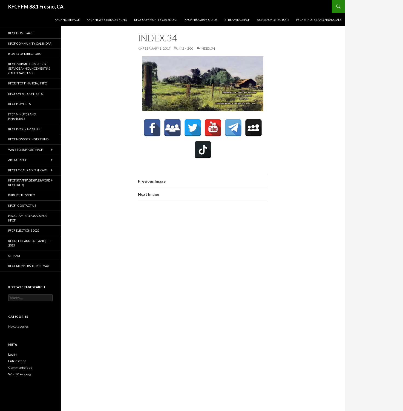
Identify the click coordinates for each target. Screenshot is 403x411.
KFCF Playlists (19, 104)
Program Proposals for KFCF (27, 218)
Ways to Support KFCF (25, 149)
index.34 (208, 48)
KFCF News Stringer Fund (107, 19)
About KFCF (17, 159)
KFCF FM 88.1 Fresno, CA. (36, 7)
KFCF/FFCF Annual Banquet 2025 (29, 243)
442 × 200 (186, 48)
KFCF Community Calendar (155, 19)
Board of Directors (273, 19)
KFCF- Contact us (22, 205)
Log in (12, 354)
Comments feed (20, 367)
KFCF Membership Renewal (29, 266)
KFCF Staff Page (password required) (29, 182)
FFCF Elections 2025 (23, 230)
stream (14, 255)
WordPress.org (19, 374)
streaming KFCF (237, 19)
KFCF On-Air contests (25, 93)
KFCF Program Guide (201, 19)
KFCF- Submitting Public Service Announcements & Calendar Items (29, 68)
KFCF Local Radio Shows (27, 170)
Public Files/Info (21, 195)
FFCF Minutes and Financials (318, 19)
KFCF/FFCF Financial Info (27, 83)
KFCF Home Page (67, 19)
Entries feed (17, 361)
